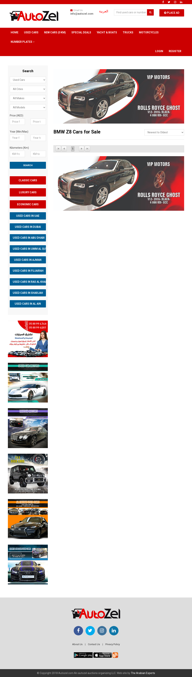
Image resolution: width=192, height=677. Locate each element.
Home (14, 32)
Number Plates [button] (22, 41)
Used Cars (31, 32)
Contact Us (94, 644)
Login (159, 51)
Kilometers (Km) (19, 147)
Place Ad (171, 12)
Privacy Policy (112, 644)
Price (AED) (16, 115)
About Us (77, 644)
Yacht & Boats (107, 32)
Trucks (128, 32)
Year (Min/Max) (19, 131)
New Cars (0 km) (55, 32)
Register (175, 51)
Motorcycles (149, 32)
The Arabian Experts (143, 673)
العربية (103, 11)
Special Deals (81, 32)
